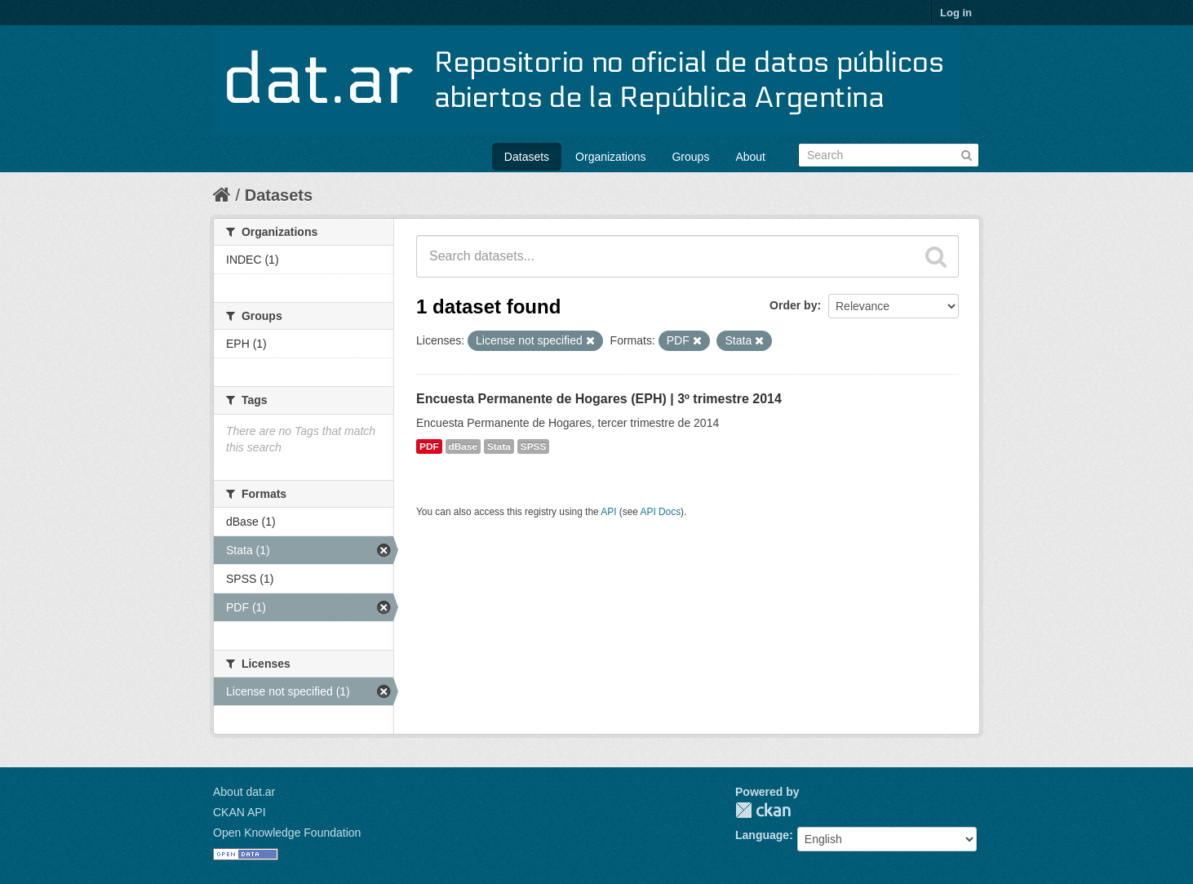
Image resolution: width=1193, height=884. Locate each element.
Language (762, 835)
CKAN (763, 810)
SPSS (534, 446)
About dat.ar (244, 791)
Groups (690, 156)
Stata (499, 446)
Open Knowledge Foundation (287, 832)
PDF (429, 446)
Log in (956, 13)
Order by (793, 305)
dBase (463, 446)
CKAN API (239, 812)
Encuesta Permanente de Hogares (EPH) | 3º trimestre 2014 (599, 399)
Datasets (526, 156)
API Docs (661, 512)
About (750, 156)
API (608, 512)
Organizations (610, 156)
